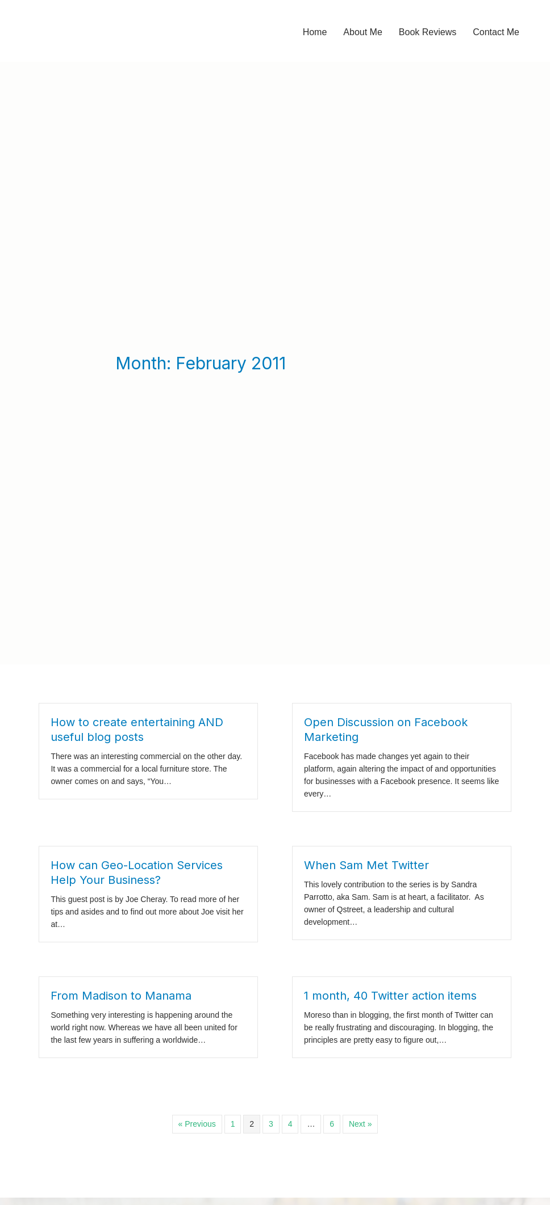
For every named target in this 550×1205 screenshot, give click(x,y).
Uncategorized (223, 1141)
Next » (360, 910)
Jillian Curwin (49, 1180)
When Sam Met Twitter (366, 652)
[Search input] (415, 1059)
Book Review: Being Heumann (84, 1142)
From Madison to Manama (121, 782)
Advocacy (215, 1077)
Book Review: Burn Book (73, 1161)
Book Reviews (223, 1093)
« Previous (197, 910)
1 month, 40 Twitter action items (390, 782)
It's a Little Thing (227, 1109)
